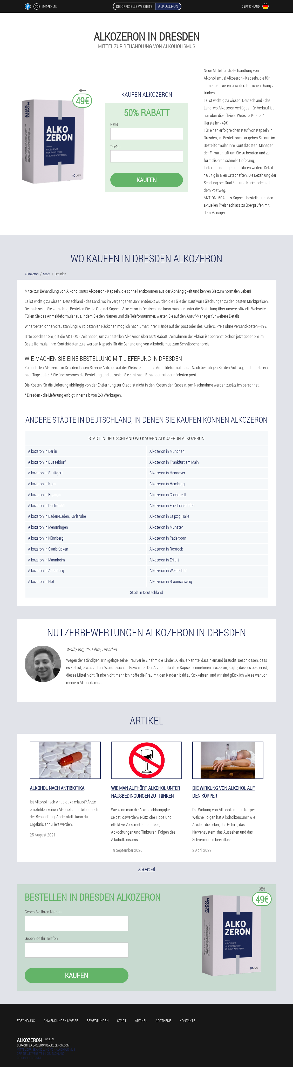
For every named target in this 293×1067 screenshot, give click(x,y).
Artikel (141, 1020)
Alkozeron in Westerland (168, 570)
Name (114, 124)
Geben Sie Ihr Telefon (41, 938)
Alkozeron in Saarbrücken (48, 549)
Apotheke (163, 1020)
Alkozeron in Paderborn (167, 538)
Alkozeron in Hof (41, 581)
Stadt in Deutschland (146, 592)
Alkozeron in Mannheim (46, 559)
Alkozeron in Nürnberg (46, 538)
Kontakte (187, 1020)
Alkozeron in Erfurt (164, 559)
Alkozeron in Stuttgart (45, 472)
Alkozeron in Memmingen (48, 527)
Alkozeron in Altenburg (46, 570)
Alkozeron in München (167, 451)
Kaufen (146, 180)
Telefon (115, 147)
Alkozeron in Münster (166, 527)
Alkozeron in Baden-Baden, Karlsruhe (57, 516)
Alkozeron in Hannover (167, 472)
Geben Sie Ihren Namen (43, 912)
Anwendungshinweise (61, 1020)
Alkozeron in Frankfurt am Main (174, 462)
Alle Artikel (146, 869)
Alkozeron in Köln (42, 483)
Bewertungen (97, 1020)
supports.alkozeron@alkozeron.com (43, 1045)
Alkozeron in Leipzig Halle (169, 516)
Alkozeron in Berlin (42, 451)
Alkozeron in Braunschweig (170, 581)
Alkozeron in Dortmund (46, 505)
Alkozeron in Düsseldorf (47, 462)
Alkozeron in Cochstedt (167, 494)
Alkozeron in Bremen (44, 494)
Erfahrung (26, 1020)
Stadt (121, 1020)
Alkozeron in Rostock (166, 549)
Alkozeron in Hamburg (167, 483)
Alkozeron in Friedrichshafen (172, 505)
